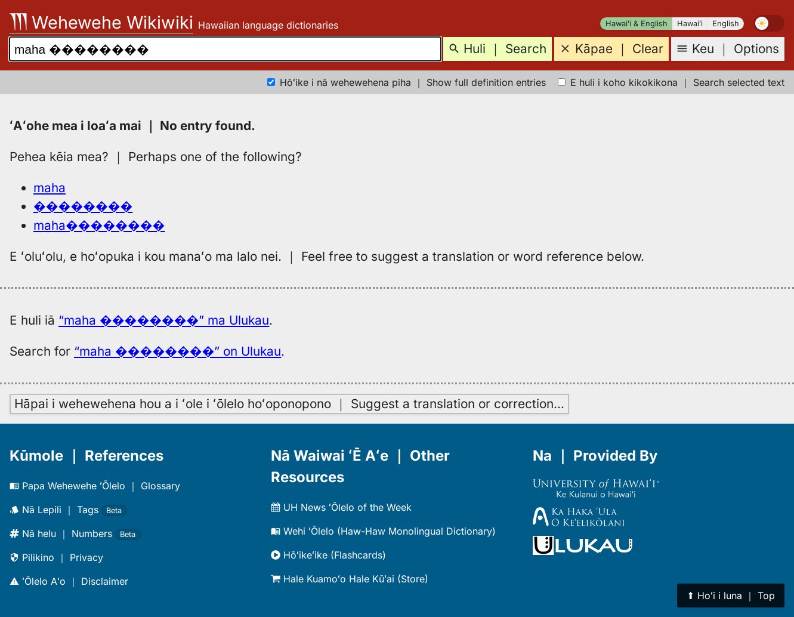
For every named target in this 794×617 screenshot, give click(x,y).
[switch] (768, 23)
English (725, 23)
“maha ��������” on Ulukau (177, 351)
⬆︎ (731, 595)
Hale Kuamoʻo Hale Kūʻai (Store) (349, 579)
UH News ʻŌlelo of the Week (341, 507)
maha (49, 187)
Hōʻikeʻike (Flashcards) (328, 555)
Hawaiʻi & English (636, 23)
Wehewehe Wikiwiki (101, 22)
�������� (82, 206)
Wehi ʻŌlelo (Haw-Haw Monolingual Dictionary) (383, 531)
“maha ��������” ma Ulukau (163, 320)
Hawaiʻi (690, 23)
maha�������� (99, 225)
